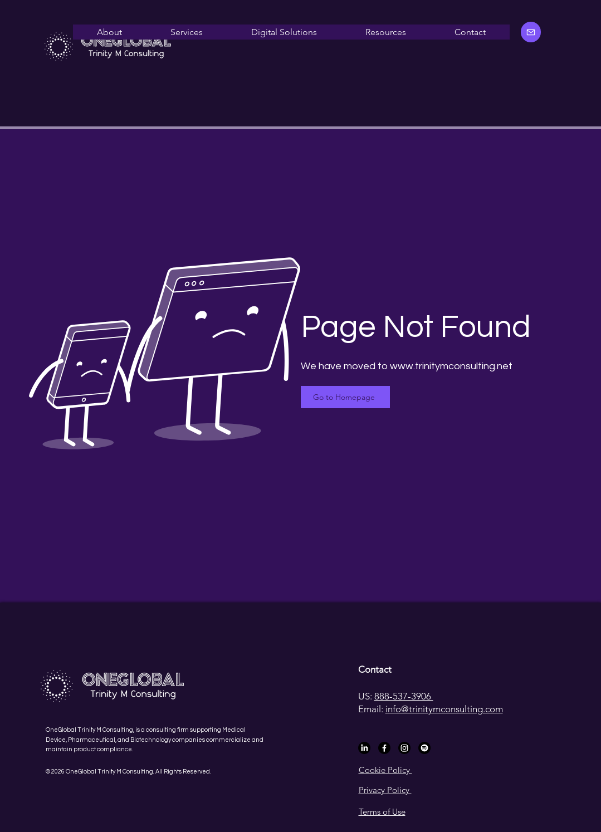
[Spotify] (424, 748)
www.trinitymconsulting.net (451, 366)
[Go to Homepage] (345, 397)
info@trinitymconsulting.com (444, 708)
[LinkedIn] (364, 748)
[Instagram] (404, 748)
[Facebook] (384, 748)
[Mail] (531, 32)
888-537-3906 (403, 696)
